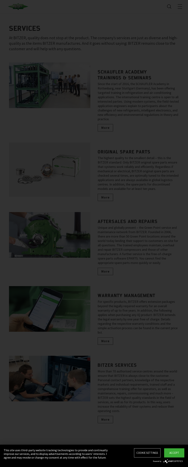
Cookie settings (147, 453)
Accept (174, 453)
